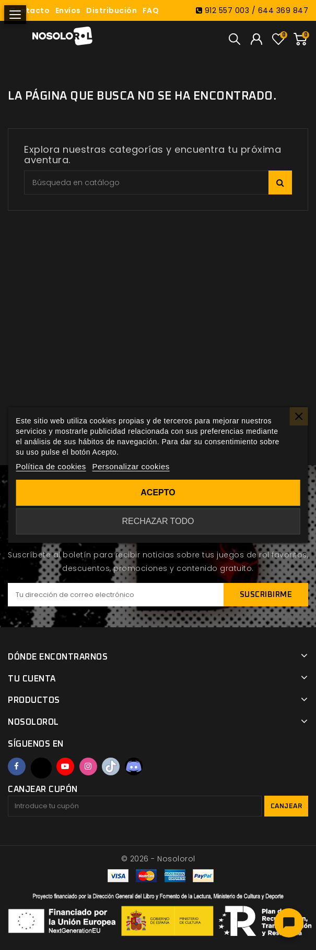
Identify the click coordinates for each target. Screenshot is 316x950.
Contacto (29, 10)
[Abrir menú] (15, 14)
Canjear (286, 806)
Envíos (68, 10)
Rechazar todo (158, 521)
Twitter (41, 768)
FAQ (151, 10)
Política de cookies (51, 466)
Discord (134, 766)
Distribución (111, 10)
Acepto (158, 492)
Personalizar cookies (130, 466)
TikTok (111, 766)
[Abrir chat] (288, 922)
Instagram (88, 766)
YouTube (65, 766)
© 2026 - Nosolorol (158, 859)
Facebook (17, 766)
